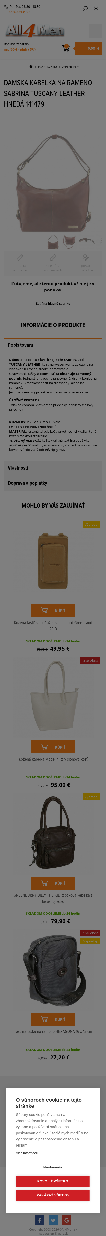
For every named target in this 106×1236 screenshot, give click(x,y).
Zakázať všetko (53, 1195)
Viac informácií (27, 1153)
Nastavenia (52, 1167)
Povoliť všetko (52, 1181)
